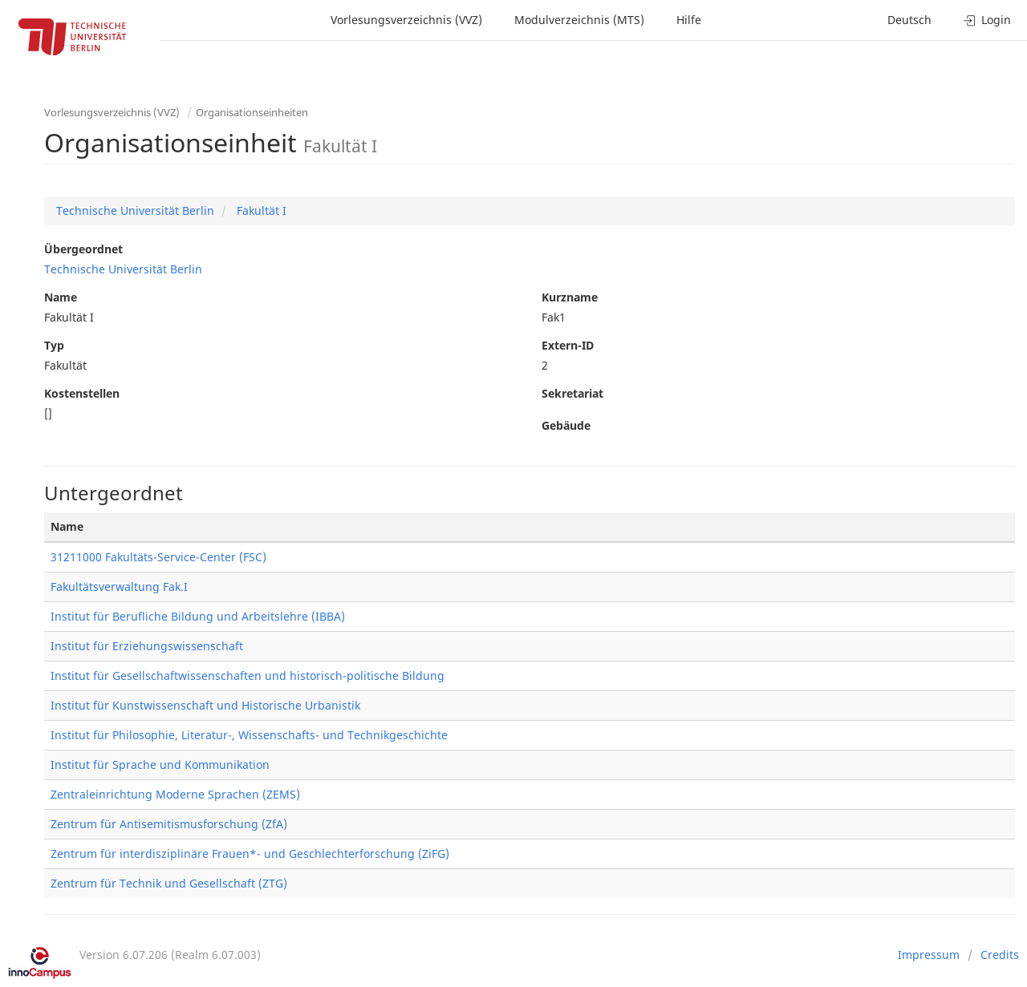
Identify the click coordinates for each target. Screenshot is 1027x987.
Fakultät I (259, 210)
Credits (999, 954)
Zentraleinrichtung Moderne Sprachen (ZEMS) (175, 794)
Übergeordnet (83, 249)
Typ (54, 345)
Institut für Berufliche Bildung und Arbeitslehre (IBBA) (198, 616)
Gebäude (566, 425)
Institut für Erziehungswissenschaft (147, 645)
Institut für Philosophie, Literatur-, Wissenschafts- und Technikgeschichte (249, 734)
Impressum (929, 954)
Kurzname (570, 297)
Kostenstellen (82, 393)
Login (987, 19)
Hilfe (688, 19)
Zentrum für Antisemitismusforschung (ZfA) (169, 823)
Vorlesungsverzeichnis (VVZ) (406, 19)
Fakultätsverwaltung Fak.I (119, 586)
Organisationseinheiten (252, 112)
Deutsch (909, 19)
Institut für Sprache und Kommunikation (160, 764)
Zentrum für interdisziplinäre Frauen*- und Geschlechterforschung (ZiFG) (250, 853)
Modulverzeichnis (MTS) (579, 19)
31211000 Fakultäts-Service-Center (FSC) (158, 556)
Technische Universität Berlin (135, 210)
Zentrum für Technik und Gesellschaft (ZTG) (169, 883)
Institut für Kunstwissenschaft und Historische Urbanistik (205, 705)
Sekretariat (572, 393)
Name (60, 297)
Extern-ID (568, 345)
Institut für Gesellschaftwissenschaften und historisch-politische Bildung (247, 675)
